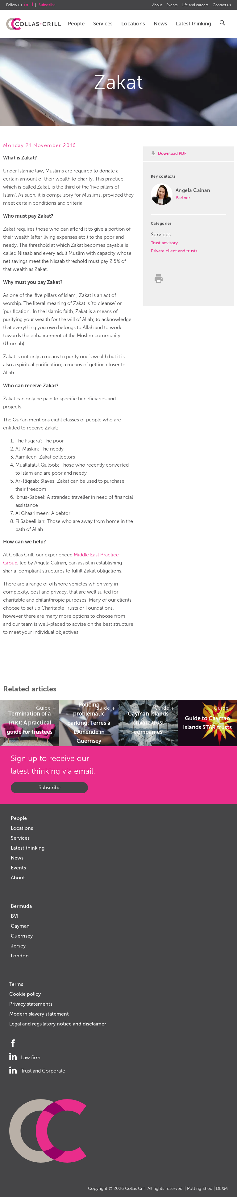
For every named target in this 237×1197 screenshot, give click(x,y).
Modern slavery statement (39, 1013)
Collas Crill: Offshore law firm (33, 24)
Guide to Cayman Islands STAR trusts (207, 722)
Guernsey (22, 935)
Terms (16, 984)
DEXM (222, 1188)
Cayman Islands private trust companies (148, 723)
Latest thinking (193, 24)
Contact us (222, 5)
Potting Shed (199, 1188)
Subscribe (49, 787)
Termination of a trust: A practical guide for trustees (29, 723)
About (157, 5)
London (20, 955)
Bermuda (21, 906)
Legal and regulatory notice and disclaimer (57, 1023)
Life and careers (195, 5)
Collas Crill (135, 1188)
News (160, 24)
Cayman (20, 926)
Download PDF (172, 153)
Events (171, 5)
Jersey (18, 945)
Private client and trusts (174, 251)
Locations (133, 24)
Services (103, 24)
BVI (15, 916)
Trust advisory (164, 243)
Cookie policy (25, 994)
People (76, 24)
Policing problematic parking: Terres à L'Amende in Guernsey (88, 723)
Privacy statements (30, 1004)
